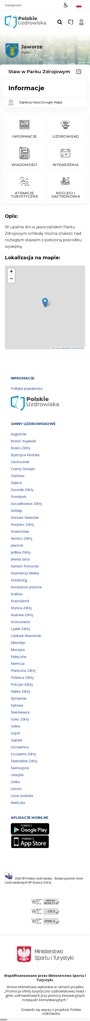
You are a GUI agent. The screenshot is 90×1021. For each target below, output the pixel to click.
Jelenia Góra (20, 559)
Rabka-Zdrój (20, 691)
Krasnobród (20, 601)
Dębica (16, 482)
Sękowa (17, 705)
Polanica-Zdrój (22, 677)
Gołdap (16, 510)
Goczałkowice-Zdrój (26, 503)
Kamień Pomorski (25, 566)
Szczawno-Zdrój (23, 754)
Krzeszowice (20, 622)
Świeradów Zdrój (24, 761)
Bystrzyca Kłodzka (25, 455)
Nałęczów (18, 656)
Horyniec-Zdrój (22, 524)
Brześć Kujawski (23, 441)
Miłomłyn (18, 642)
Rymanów (18, 698)
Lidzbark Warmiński (26, 635)
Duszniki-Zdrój (22, 489)
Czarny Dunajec (23, 468)
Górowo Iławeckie (25, 517)
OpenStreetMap (77, 348)
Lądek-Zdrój (20, 628)
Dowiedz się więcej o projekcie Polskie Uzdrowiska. (51, 1011)
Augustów (18, 434)
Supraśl (16, 740)
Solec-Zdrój (20, 719)
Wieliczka (18, 802)
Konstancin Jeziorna (26, 587)
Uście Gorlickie (22, 795)
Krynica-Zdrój (21, 608)
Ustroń (16, 788)
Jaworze (17, 545)
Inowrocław (20, 531)
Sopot (15, 733)
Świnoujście (20, 768)
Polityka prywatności (27, 388)
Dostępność (13, 5)
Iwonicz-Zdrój (21, 538)
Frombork (18, 496)
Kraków (17, 594)
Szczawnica (20, 747)
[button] (66, 5)
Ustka (15, 781)
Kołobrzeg (19, 580)
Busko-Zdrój (20, 448)
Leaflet (56, 348)
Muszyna (18, 649)
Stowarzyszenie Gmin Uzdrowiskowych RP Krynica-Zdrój (44, 880)
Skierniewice (20, 712)
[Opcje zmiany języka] (79, 5)
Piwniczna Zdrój (23, 670)
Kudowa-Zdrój (22, 615)
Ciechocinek (20, 462)
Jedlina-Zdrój (20, 552)
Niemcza (17, 663)
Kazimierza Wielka (25, 573)
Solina (15, 726)
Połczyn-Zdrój (22, 684)
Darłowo (17, 475)
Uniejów (17, 775)
